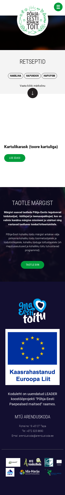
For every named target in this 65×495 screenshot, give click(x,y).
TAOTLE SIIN (32, 264)
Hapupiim (49, 75)
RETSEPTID (32, 61)
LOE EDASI (14, 157)
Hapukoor (32, 75)
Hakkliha (15, 75)
